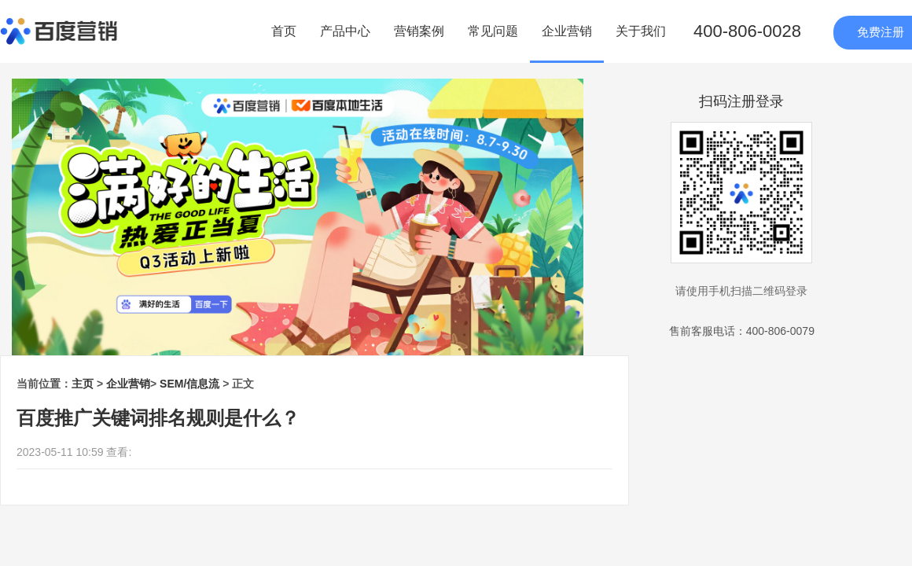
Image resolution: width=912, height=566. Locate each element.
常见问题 (493, 31)
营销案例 (419, 31)
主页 (83, 383)
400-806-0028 (747, 31)
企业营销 (567, 31)
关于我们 (641, 31)
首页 (283, 31)
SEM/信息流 (189, 383)
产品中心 (345, 31)
